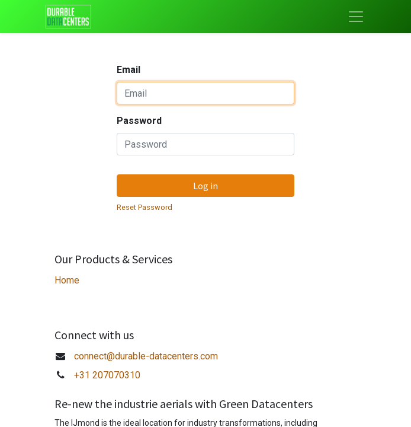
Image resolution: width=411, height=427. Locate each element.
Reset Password (144, 207)
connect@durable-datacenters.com (146, 356)
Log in (205, 186)
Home (66, 280)
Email (128, 69)
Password (139, 120)
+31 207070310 (107, 375)
